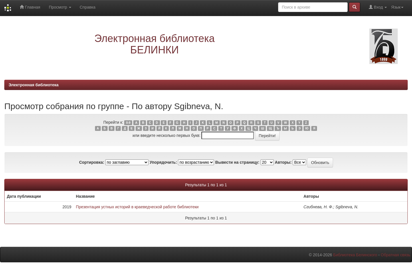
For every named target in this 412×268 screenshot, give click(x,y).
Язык (397, 7)
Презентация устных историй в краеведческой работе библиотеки (137, 207)
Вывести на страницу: (237, 162)
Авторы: (283, 162)
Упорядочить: (163, 162)
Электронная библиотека (34, 85)
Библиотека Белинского (355, 255)
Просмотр (60, 7)
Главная (30, 7)
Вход (378, 7)
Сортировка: (91, 162)
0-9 (128, 122)
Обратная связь (395, 255)
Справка (88, 7)
